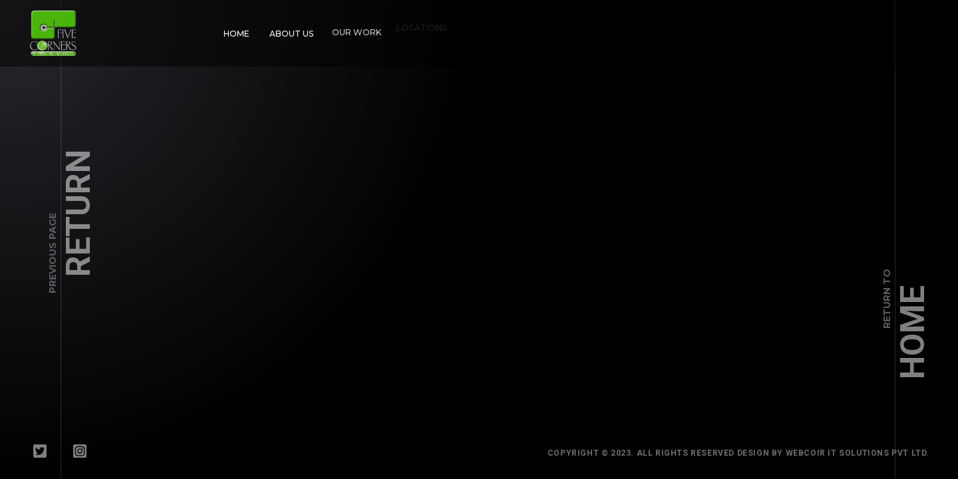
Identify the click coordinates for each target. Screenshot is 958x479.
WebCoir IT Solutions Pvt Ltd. (862, 453)
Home (236, 34)
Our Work (352, 28)
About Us (290, 32)
